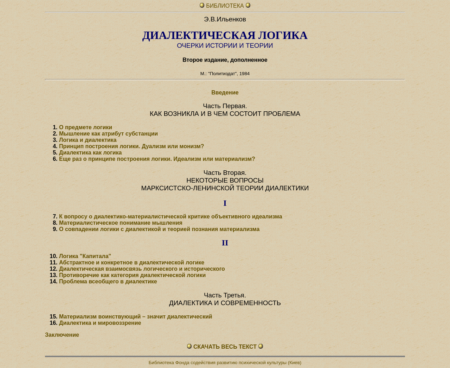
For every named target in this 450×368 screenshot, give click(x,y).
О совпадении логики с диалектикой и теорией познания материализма (159, 229)
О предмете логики (85, 127)
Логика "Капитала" (85, 256)
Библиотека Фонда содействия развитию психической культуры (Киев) (225, 362)
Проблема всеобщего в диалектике (108, 281)
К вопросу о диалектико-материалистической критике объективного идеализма (170, 216)
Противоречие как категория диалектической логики (132, 275)
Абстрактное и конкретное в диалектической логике (131, 262)
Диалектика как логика (90, 153)
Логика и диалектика (87, 140)
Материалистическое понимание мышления (120, 223)
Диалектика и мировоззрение (100, 323)
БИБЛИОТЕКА (225, 6)
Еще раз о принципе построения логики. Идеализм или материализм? (157, 159)
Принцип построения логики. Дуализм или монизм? (131, 146)
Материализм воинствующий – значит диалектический (135, 317)
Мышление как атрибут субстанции (108, 134)
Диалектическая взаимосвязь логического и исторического (142, 269)
